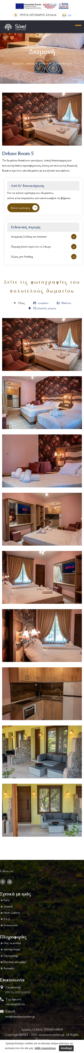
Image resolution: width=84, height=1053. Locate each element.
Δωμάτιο (40, 303)
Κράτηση (6, 968)
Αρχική (16, 63)
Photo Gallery (10, 913)
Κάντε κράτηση (24, 207)
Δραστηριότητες (10, 949)
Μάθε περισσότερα (45, 1048)
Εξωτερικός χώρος (42, 308)
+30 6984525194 (15, 1004)
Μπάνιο (63, 303)
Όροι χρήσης (9, 956)
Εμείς (5, 900)
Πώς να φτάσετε (10, 943)
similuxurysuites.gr (51, 1035)
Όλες (19, 303)
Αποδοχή (66, 1048)
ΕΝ (69, 15)
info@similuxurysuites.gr (20, 1016)
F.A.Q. (5, 919)
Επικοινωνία (9, 925)
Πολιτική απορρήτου (13, 962)
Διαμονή (30, 63)
